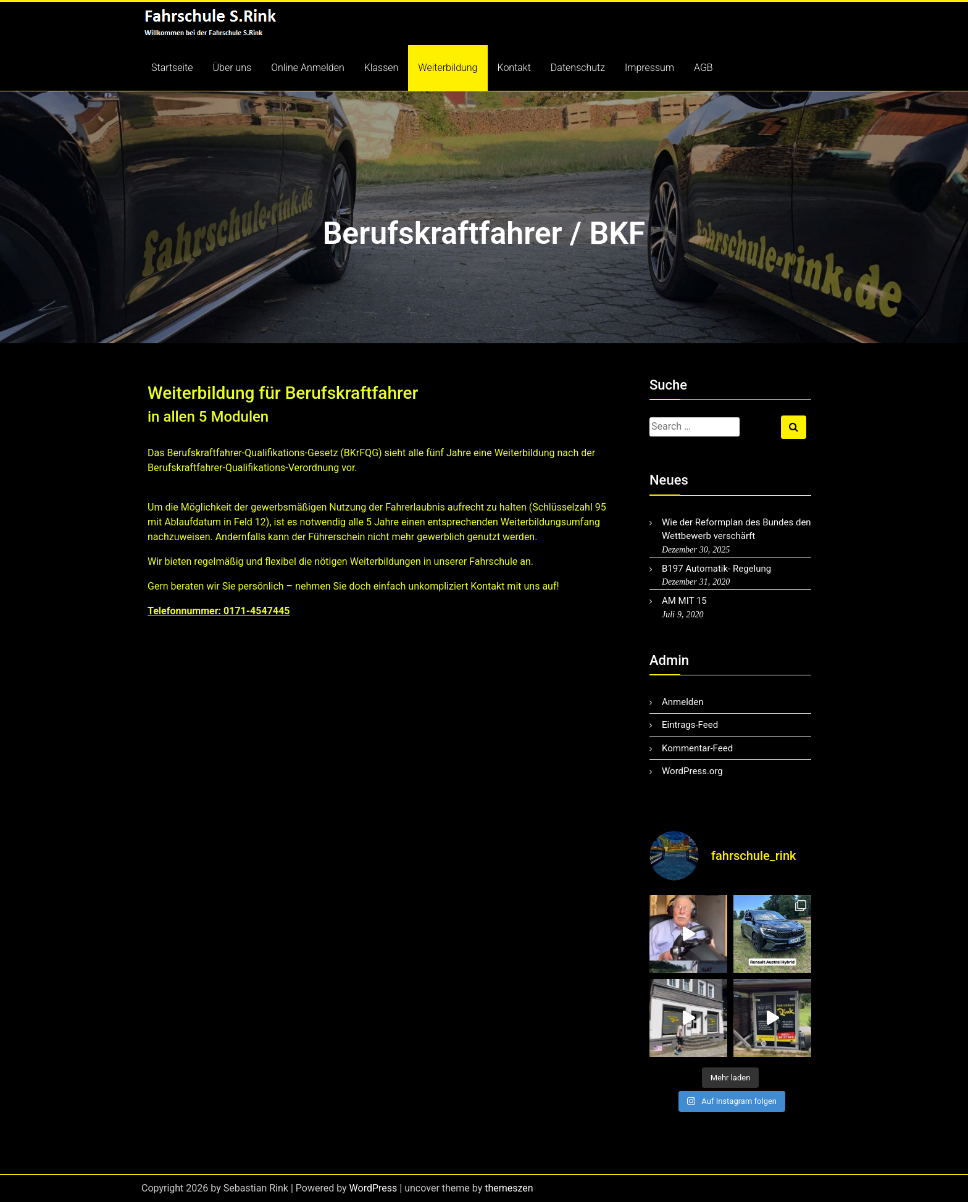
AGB (703, 67)
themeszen (509, 1188)
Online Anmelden (307, 67)
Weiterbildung (447, 67)
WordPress (373, 1188)
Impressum (649, 67)
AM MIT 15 (684, 600)
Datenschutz (578, 67)
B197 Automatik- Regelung (716, 568)
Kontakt (514, 67)
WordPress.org (692, 771)
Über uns (232, 67)
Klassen (381, 67)
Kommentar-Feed (697, 748)
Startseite (172, 67)
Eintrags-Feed (690, 724)
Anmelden (683, 701)
